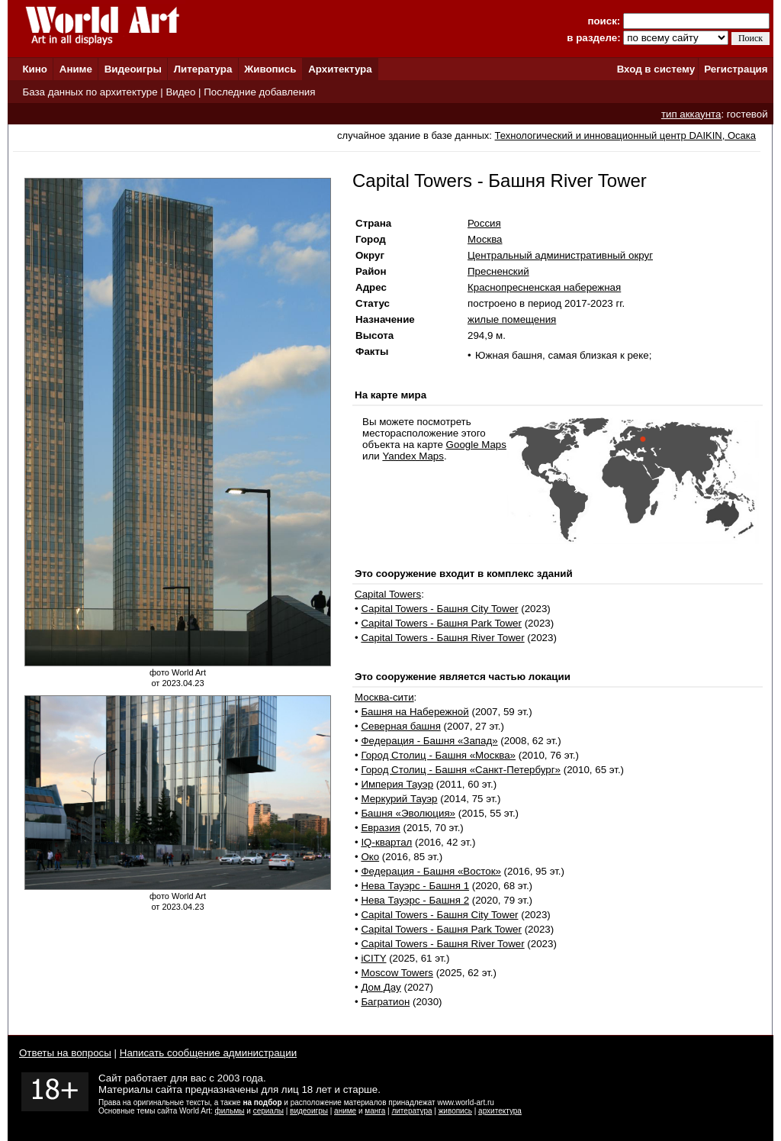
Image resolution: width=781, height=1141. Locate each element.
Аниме (75, 69)
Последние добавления (259, 92)
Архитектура (339, 69)
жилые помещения (512, 319)
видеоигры (309, 1111)
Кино (34, 69)
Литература (203, 69)
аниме (345, 1111)
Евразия (380, 827)
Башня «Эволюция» (408, 813)
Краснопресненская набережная (544, 287)
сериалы (268, 1111)
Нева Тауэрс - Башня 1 (415, 885)
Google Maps (476, 444)
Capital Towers (388, 594)
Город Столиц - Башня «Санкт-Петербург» (461, 769)
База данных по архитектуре (89, 92)
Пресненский (498, 271)
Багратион (385, 1001)
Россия (484, 223)
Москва (485, 239)
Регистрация (735, 69)
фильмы (230, 1111)
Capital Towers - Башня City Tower (439, 608)
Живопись (270, 69)
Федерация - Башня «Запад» (429, 740)
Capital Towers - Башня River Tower (442, 637)
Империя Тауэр (397, 784)
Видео (180, 92)
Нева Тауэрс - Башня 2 (415, 900)
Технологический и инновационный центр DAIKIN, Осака (625, 135)
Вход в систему (656, 69)
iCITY (373, 958)
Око (370, 856)
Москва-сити (384, 697)
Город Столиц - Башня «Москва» (438, 755)
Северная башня (401, 726)
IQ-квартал (386, 842)
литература (411, 1111)
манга (375, 1111)
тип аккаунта (691, 114)
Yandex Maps (413, 456)
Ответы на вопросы (65, 1053)
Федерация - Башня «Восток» (431, 871)
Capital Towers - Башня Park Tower (441, 623)
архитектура (500, 1111)
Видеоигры (133, 69)
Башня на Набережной (414, 711)
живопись (455, 1111)
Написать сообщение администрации (208, 1053)
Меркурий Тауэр (399, 798)
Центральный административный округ (560, 255)
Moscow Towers (397, 972)
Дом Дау (380, 987)
